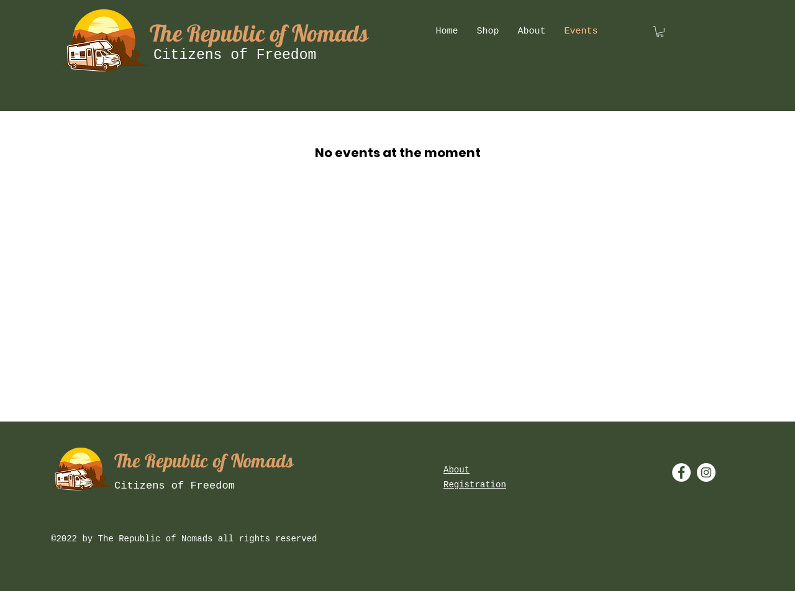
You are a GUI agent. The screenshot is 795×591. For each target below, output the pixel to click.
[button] (659, 31)
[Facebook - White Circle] (681, 472)
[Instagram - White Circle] (706, 472)
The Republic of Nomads (259, 33)
